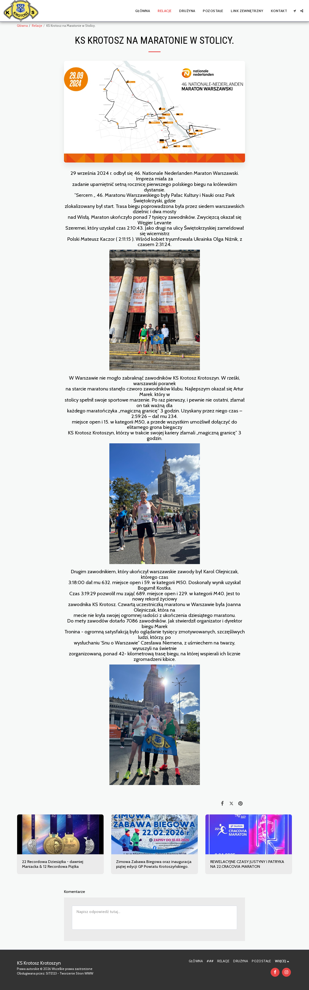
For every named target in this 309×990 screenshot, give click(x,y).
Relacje (37, 26)
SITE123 (51, 973)
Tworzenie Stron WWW (76, 973)
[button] (294, 11)
